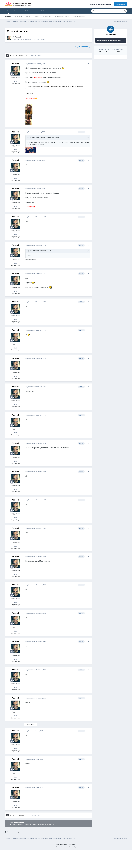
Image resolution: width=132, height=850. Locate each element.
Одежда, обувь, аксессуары (35, 39)
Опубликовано (35, 63)
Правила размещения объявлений (109, 40)
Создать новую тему (82, 47)
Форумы (8, 16)
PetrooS (18, 37)
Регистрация (120, 4)
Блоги (37, 16)
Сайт (8, 12)
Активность (18, 11)
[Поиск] (102, 11)
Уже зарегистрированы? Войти (100, 4)
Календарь (18, 16)
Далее (21, 55)
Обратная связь (61, 844)
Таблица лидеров (79, 16)
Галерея (28, 16)
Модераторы (47, 16)
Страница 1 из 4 (36, 55)
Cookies (72, 844)
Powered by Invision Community (66, 847)
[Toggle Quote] (28, 137)
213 (16, 81)
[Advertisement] (110, 77)
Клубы (43, 11)
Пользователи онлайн (62, 16)
